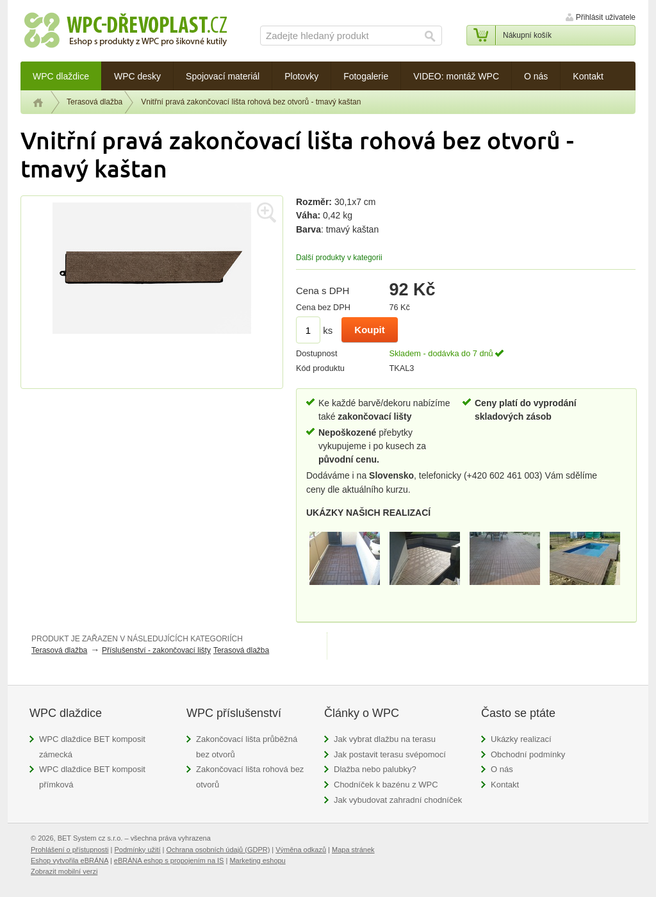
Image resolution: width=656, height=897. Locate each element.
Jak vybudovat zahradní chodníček (398, 800)
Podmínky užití (137, 849)
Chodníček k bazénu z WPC (386, 784)
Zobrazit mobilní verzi (64, 871)
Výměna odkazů (300, 849)
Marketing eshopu (257, 860)
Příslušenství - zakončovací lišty (156, 650)
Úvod (38, 102)
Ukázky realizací (521, 739)
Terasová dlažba (94, 101)
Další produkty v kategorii (339, 257)
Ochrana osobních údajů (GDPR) (218, 849)
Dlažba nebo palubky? (375, 769)
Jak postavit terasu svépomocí (390, 754)
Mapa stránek (353, 849)
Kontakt (505, 784)
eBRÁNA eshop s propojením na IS (169, 860)
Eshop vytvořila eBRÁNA (69, 860)
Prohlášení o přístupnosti (70, 849)
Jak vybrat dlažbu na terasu (385, 739)
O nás (502, 769)
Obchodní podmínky (528, 754)
